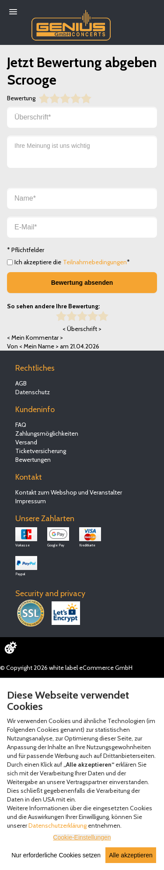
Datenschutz (32, 392)
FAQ (20, 425)
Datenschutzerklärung (57, 825)
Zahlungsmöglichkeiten (46, 433)
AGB (21, 383)
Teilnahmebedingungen (95, 262)
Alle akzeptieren (131, 855)
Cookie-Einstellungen (82, 837)
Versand (26, 442)
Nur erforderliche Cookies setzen (56, 855)
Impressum (30, 501)
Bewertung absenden (82, 282)
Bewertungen (33, 460)
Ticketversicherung (40, 451)
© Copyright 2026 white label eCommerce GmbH (66, 668)
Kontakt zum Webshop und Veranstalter (68, 492)
